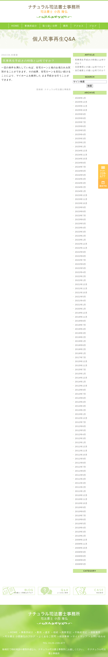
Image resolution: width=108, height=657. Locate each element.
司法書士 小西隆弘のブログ (20, 636)
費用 (39, 632)
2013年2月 (80, 410)
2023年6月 (80, 219)
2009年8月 (80, 556)
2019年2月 (80, 337)
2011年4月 (80, 479)
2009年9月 (80, 552)
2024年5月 (80, 175)
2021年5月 (80, 296)
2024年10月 (81, 159)
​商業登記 (66, 632)
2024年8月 (80, 163)
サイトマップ (80, 636)
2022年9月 (80, 252)
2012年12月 (81, 418)
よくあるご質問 (47, 636)
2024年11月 (81, 155)
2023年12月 (81, 195)
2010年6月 (80, 519)
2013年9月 (80, 390)
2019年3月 (80, 333)
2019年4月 (80, 329)
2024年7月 (80, 167)
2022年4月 (80, 272)
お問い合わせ (98, 636)
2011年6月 (80, 471)
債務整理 (95, 632)
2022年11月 (81, 248)
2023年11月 (81, 199)
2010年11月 (81, 499)
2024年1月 (80, 191)
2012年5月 (80, 430)
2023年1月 (80, 240)
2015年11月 (81, 365)
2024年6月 (80, 171)
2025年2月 (80, 142)
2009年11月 (81, 544)
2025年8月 (80, 118)
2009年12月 (81, 540)
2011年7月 (80, 467)
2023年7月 (80, 215)
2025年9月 (80, 114)
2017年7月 (80, 357)
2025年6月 (80, 126)
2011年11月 (81, 450)
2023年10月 (81, 203)
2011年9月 (80, 459)
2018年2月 (80, 349)
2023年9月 (80, 207)
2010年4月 (80, 528)
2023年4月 (80, 228)
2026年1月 (80, 98)
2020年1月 (80, 309)
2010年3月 (80, 532)
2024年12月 (81, 151)
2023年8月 (80, 211)
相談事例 (64, 636)
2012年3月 (80, 438)
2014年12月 (81, 378)
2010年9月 (80, 507)
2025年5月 (80, 130)
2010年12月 (81, 495)
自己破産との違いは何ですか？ (90, 70)
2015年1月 (80, 373)
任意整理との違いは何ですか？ (90, 67)
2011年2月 (80, 487)
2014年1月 (80, 382)
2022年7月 (80, 260)
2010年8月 (80, 511)
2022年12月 (81, 244)
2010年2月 (80, 536)
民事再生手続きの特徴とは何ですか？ (28, 60)
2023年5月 (80, 223)
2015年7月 (80, 369)
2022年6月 (80, 264)
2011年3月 (80, 483)
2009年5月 (80, 564)
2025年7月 (80, 122)
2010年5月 (80, 523)
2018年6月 (80, 345)
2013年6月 (80, 398)
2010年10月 (81, 503)
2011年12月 (81, 446)
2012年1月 (80, 442)
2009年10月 (81, 548)
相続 (55, 632)
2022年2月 (80, 276)
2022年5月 (80, 268)
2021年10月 (81, 292)
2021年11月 (81, 288)
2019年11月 (81, 317)
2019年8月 (80, 321)
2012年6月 (80, 426)
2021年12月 (81, 284)
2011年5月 (80, 475)
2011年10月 (81, 455)
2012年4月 (80, 434)
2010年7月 (80, 515)
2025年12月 (81, 102)
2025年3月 (80, 138)
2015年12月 (81, 361)
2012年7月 (80, 422)
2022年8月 (80, 256)
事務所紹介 (27, 632)
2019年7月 (80, 325)
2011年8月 (80, 463)
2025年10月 (81, 110)
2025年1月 (80, 146)
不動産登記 (81, 632)
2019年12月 (81, 313)
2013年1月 (80, 414)
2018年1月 (80, 353)
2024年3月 (80, 183)
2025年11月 (81, 106)
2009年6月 (80, 560)
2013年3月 (80, 406)
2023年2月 (80, 236)
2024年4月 (80, 179)
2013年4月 (80, 402)
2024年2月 (80, 187)
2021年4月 (80, 300)
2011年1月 (80, 491)
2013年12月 (81, 386)
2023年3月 (80, 232)
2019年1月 (80, 341)
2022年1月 (80, 280)
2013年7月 (80, 394)
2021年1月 (80, 305)
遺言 (47, 632)
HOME (14, 632)
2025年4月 (80, 134)
